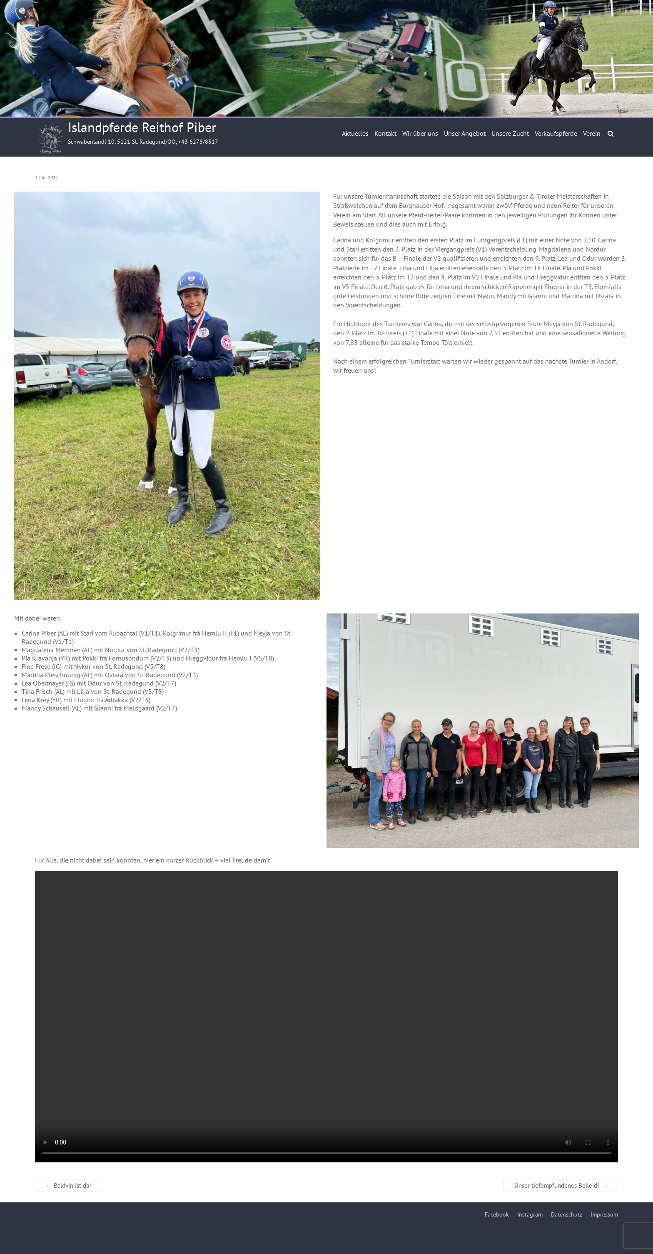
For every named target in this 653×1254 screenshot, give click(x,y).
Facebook (497, 1214)
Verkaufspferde (556, 133)
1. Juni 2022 (46, 177)
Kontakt (385, 133)
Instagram (530, 1214)
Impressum (604, 1214)
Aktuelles (355, 133)
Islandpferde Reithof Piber (142, 127)
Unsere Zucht (510, 133)
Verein (592, 133)
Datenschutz (566, 1214)
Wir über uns (420, 133)
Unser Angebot (465, 133)
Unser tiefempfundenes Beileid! (560, 1185)
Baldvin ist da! (68, 1185)
